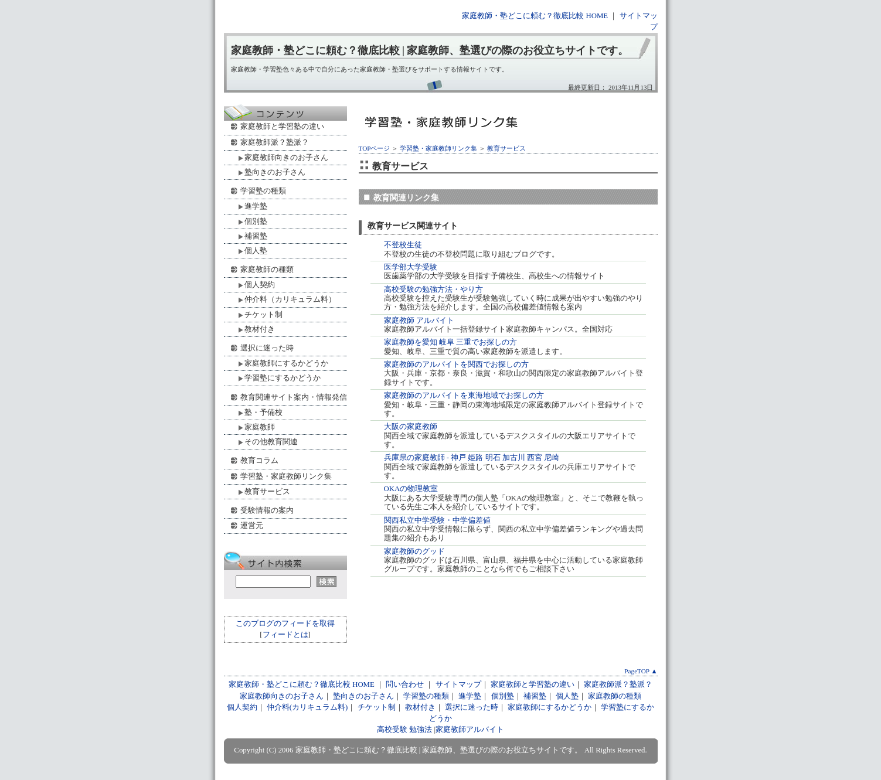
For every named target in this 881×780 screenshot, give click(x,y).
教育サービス (506, 148)
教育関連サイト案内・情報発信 (293, 397)
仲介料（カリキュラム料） (290, 299)
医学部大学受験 (410, 267)
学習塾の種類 (263, 190)
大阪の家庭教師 (410, 427)
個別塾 (255, 221)
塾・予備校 (263, 412)
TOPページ (374, 148)
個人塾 (255, 250)
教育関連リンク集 (406, 197)
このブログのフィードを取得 (285, 623)
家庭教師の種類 (267, 269)
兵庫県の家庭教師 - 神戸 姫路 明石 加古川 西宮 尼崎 (472, 458)
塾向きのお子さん (274, 172)
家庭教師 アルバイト (419, 320)
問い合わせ (405, 684)
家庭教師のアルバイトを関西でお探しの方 (456, 364)
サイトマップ (458, 684)
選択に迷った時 (267, 347)
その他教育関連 (271, 441)
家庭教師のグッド (414, 551)
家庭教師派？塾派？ (274, 142)
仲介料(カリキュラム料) (307, 707)
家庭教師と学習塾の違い (282, 126)
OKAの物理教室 (411, 489)
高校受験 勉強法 (404, 729)
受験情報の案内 (267, 510)
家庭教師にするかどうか (286, 363)
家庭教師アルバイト (470, 729)
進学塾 (255, 206)
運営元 (251, 525)
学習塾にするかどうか (282, 377)
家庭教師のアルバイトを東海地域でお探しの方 (464, 395)
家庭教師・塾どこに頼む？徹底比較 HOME (535, 16)
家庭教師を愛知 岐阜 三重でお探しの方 (450, 342)
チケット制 (263, 314)
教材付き (259, 329)
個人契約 (259, 284)
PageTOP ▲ (640, 671)
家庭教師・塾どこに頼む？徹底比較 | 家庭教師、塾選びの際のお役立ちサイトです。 (430, 50)
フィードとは (285, 635)
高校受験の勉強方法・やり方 (433, 289)
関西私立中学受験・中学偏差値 (437, 520)
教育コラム (259, 460)
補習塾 (255, 235)
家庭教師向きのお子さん (286, 157)
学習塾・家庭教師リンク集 (438, 148)
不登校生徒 (403, 245)
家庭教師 (259, 427)
